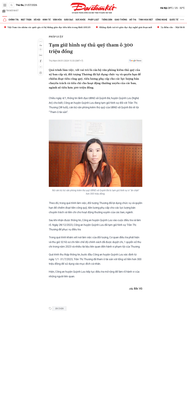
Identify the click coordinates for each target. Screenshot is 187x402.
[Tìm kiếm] (11, 5)
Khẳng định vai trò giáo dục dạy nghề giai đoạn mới (125, 27)
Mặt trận (26, 19)
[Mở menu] (4, 5)
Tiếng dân (107, 19)
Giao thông (121, 19)
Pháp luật (93, 19)
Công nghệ (161, 19)
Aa (40, 45)
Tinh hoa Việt (145, 19)
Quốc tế (173, 19)
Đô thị (132, 19)
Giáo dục (68, 19)
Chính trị (13, 19)
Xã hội (37, 19)
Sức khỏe (80, 19)
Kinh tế (47, 19)
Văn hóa (57, 19)
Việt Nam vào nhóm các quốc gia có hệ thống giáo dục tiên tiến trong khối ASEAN (49, 27)
